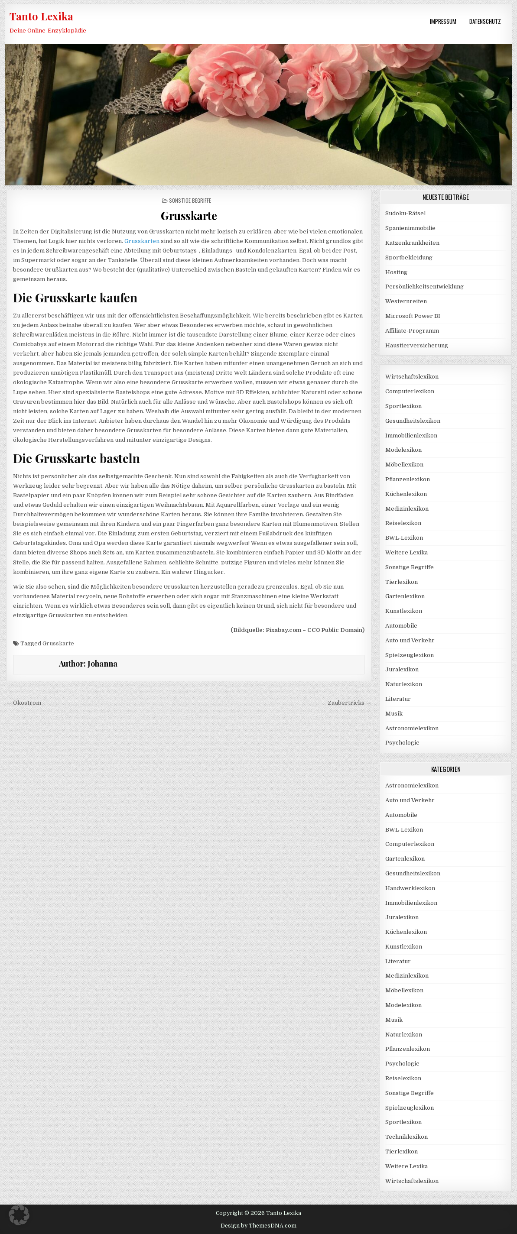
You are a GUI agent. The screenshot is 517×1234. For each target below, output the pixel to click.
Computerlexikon (409, 391)
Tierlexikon (401, 582)
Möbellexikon (404, 464)
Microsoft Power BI (412, 316)
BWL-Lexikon (404, 537)
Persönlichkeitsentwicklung (424, 286)
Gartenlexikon (405, 596)
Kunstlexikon (403, 611)
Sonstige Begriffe (190, 200)
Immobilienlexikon (411, 435)
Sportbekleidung (408, 257)
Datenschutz (485, 21)
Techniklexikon (406, 1137)
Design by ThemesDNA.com (258, 1226)
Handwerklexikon (410, 888)
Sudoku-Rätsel (405, 213)
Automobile (401, 625)
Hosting (396, 272)
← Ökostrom (23, 703)
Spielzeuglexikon (409, 655)
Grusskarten (141, 241)
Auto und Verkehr (410, 640)
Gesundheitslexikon (412, 421)
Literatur (398, 699)
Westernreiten (406, 301)
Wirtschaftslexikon (412, 376)
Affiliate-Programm (412, 330)
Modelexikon (403, 450)
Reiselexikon (403, 523)
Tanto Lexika (41, 16)
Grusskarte (58, 643)
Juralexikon (402, 669)
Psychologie (402, 742)
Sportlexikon (403, 406)
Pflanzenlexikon (407, 479)
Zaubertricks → (349, 703)
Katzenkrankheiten (412, 243)
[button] (19, 1215)
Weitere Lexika (406, 552)
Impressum (443, 21)
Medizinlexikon (407, 508)
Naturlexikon (403, 684)
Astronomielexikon (412, 728)
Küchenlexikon (406, 494)
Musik (394, 713)
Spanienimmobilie (410, 228)
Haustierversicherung (416, 345)
